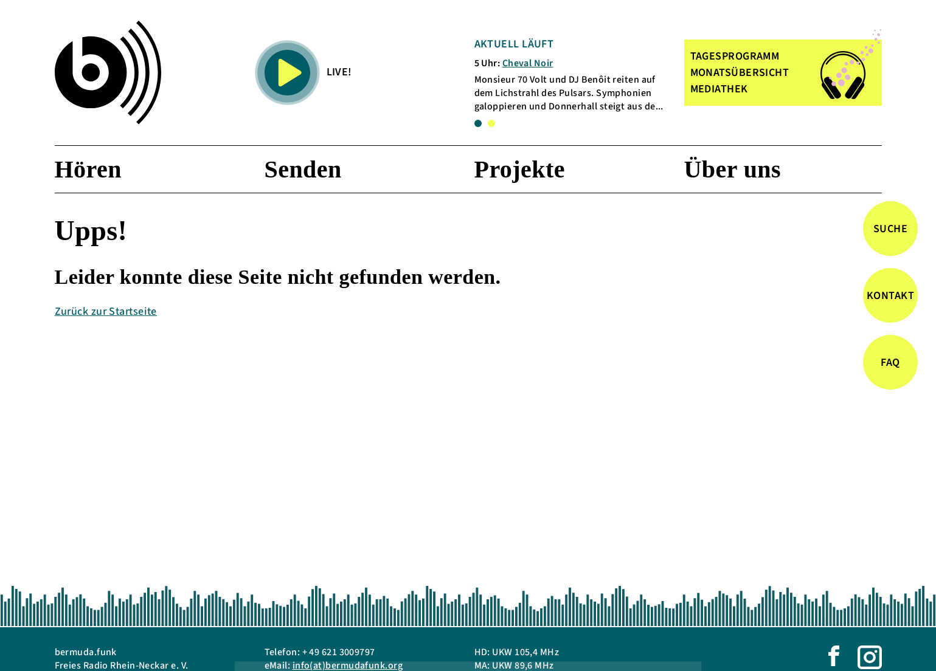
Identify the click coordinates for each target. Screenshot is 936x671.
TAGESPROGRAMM (735, 56)
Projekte (519, 169)
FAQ (890, 362)
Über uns (733, 169)
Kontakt (890, 295)
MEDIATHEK (719, 89)
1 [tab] (478, 123)
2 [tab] (491, 123)
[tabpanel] (571, 75)
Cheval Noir (527, 63)
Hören (88, 169)
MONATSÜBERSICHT (739, 72)
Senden (303, 169)
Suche (890, 228)
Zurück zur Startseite (106, 311)
